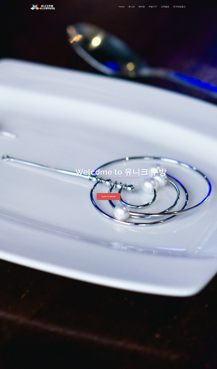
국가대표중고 (179, 6)
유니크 (131, 6)
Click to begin (108, 196)
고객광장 (165, 6)
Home (122, 6)
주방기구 (153, 6)
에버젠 (142, 6)
